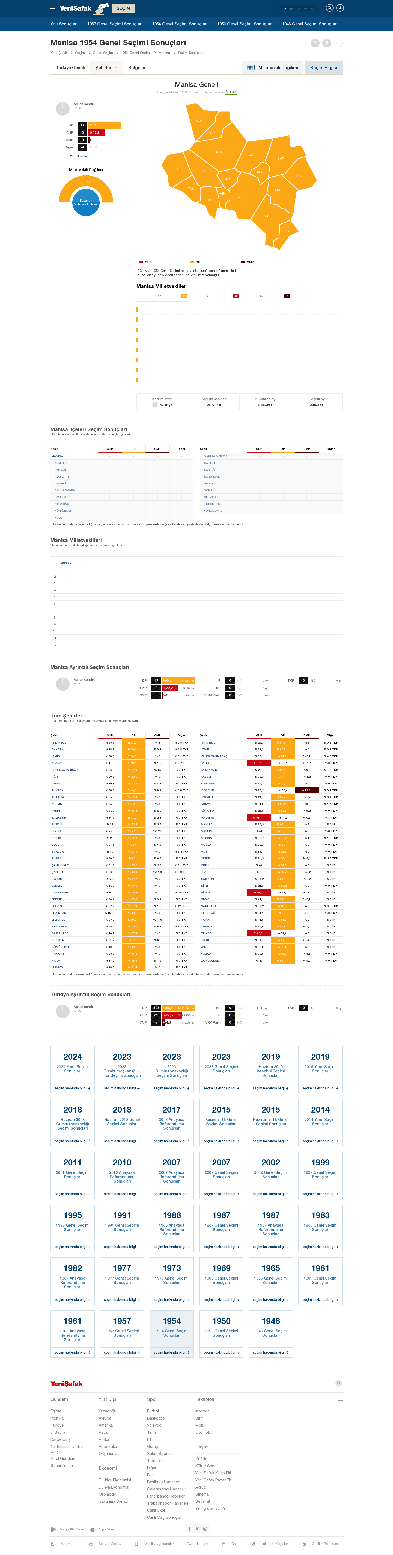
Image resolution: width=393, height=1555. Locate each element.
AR (298, 8)
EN (291, 8)
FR (305, 8)
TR (284, 8)
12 (88, 181)
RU (313, 8)
